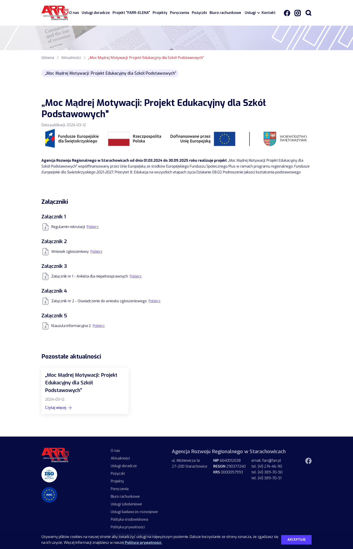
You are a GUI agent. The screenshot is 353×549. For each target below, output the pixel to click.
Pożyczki (199, 12)
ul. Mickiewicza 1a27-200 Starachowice (189, 463)
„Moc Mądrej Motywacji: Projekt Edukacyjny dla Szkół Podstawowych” (146, 57)
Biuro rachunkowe (225, 12)
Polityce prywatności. (143, 542)
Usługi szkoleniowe (126, 504)
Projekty (160, 12)
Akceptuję (296, 540)
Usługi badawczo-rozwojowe (134, 511)
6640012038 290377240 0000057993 (229, 466)
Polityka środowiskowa (129, 519)
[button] (251, 12)
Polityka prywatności (128, 527)
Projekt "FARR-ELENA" (131, 12)
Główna (47, 57)
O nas (74, 12)
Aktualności (71, 57)
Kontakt (269, 12)
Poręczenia (179, 12)
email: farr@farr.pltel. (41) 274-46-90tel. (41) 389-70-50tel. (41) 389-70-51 (267, 469)
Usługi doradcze (96, 12)
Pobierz (93, 226)
